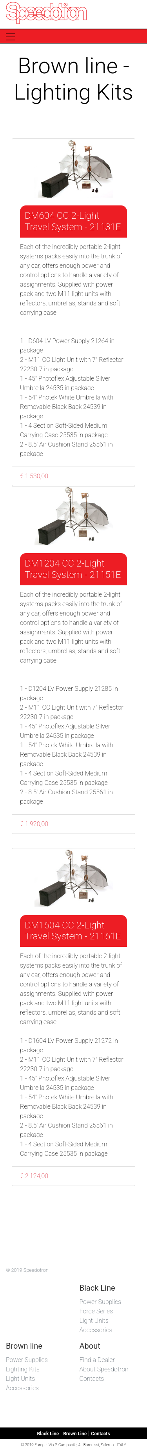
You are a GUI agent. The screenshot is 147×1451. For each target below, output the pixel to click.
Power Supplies (101, 1302)
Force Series (96, 1311)
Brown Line (75, 1433)
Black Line (48, 1433)
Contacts (92, 1378)
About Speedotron (104, 1369)
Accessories (96, 1330)
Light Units (94, 1320)
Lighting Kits (23, 1369)
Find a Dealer (97, 1360)
